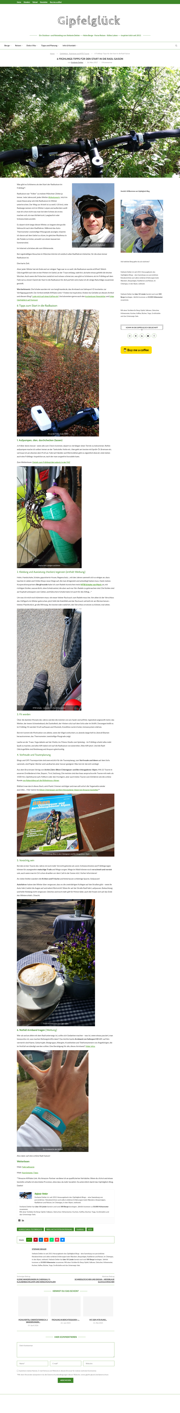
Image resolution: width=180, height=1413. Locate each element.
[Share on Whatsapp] (52, 1240)
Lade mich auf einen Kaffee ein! (45, 296)
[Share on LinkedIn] (41, 1240)
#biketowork (54, 197)
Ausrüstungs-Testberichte (30, 1229)
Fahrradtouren (28, 1167)
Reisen (18, 45)
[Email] (148, 336)
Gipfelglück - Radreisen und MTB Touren (74, 54)
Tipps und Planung (49, 45)
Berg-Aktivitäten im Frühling (59, 1229)
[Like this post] (30, 1240)
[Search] (176, 45)
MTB (90, 1229)
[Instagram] (130, 336)
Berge (7, 45)
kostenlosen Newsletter (95, 296)
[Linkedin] (142, 336)
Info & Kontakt (69, 45)
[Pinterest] (136, 336)
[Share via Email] (62, 1240)
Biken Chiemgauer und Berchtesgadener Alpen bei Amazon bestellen (68, 790)
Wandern (27, 2)
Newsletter (44, 2)
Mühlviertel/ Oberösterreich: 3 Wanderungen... (33, 1321)
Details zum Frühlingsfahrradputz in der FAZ (51, 462)
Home (19, 2)
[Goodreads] (154, 336)
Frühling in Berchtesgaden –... (65, 1320)
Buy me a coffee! (56, 2)
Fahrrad (35, 2)
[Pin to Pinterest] (36, 1240)
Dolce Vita (31, 45)
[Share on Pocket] (57, 1240)
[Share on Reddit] (46, 1240)
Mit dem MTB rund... (98, 1320)
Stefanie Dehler (77, 62)
